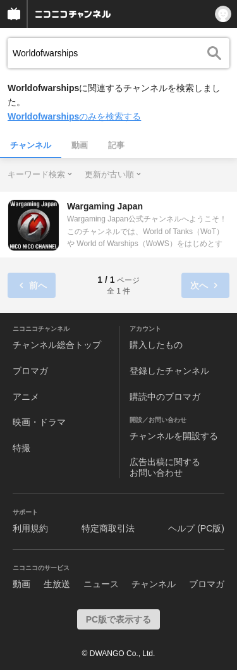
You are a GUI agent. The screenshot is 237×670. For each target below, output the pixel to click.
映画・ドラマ (39, 422)
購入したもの (156, 345)
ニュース (101, 584)
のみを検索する (74, 116)
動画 (79, 145)
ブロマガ (30, 371)
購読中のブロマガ (165, 397)
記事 (116, 145)
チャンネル (30, 145)
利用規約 (30, 528)
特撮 (21, 448)
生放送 (57, 584)
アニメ (26, 397)
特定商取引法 (108, 528)
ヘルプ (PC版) (196, 528)
